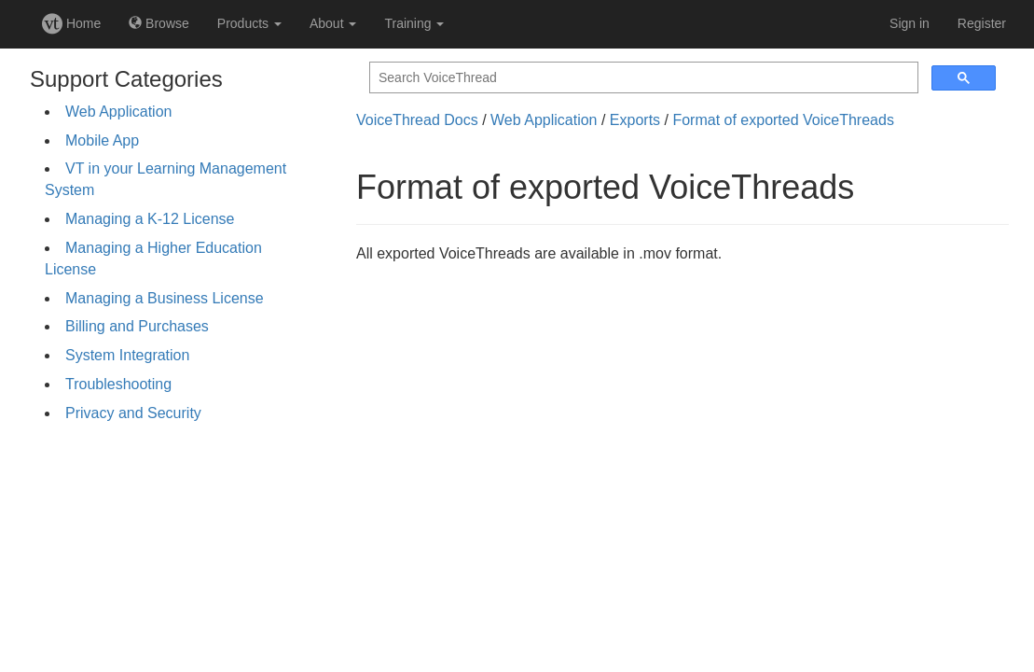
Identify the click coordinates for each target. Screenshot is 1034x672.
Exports (635, 120)
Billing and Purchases (137, 326)
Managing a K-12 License (149, 219)
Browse (159, 23)
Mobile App (102, 140)
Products (249, 23)
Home (71, 23)
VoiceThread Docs (417, 120)
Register (982, 23)
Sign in (909, 23)
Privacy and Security (133, 413)
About (333, 23)
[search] (642, 78)
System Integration (127, 355)
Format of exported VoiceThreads (782, 120)
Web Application (118, 111)
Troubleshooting (118, 384)
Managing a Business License (164, 298)
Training (414, 23)
